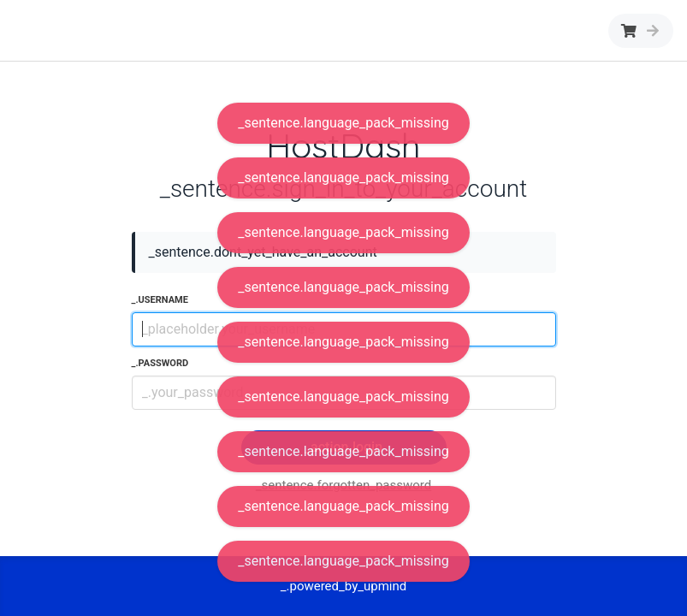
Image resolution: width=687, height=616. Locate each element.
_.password (160, 363)
